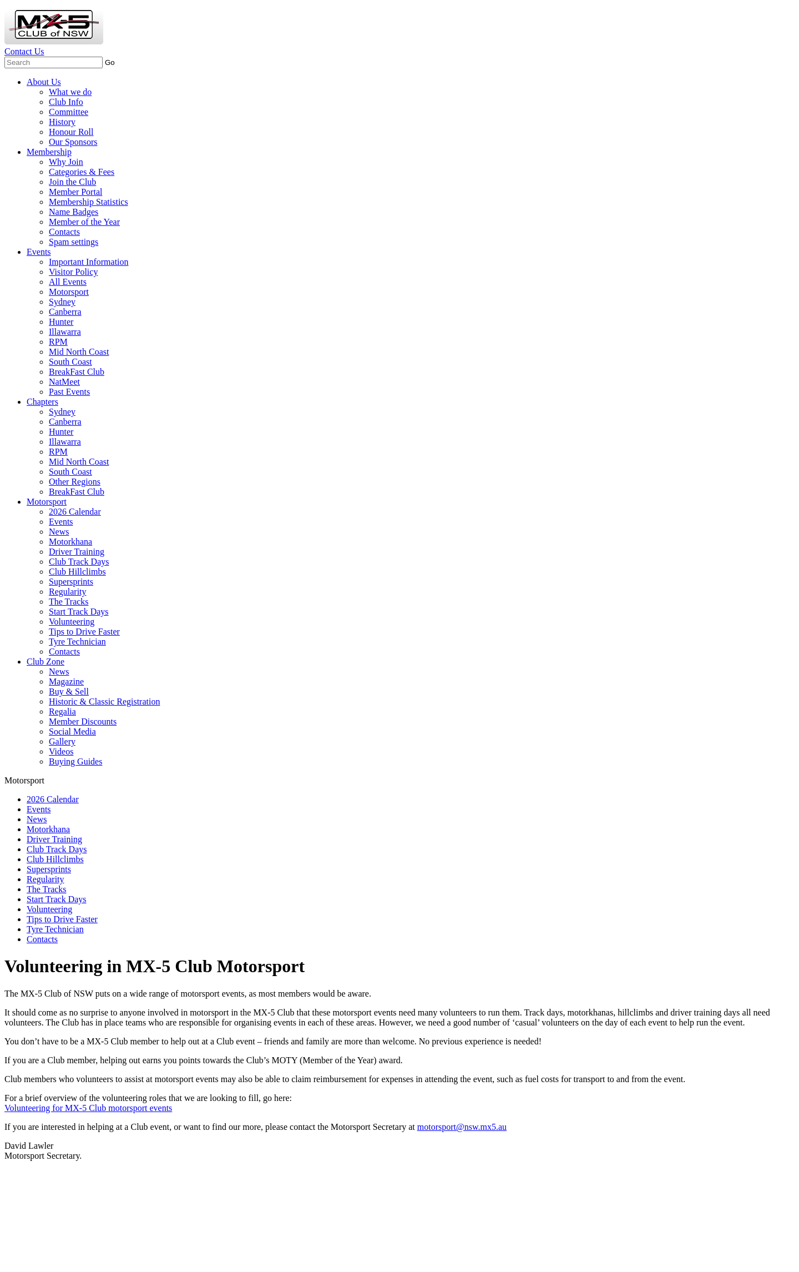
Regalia (62, 711)
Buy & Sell (69, 691)
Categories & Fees (81, 172)
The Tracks (69, 601)
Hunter (61, 321)
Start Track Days (79, 611)
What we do (70, 92)
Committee (68, 112)
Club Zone (45, 661)
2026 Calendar (75, 511)
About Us (44, 82)
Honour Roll (71, 132)
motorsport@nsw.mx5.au (462, 1127)
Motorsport (69, 291)
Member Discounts (83, 721)
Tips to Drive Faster (84, 631)
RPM (58, 341)
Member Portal (75, 192)
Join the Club (72, 182)
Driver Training (76, 551)
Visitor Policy (73, 271)
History (62, 122)
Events (39, 252)
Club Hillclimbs (77, 571)
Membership (49, 152)
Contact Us (24, 51)
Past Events (69, 391)
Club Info (66, 102)
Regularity (68, 591)
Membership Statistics (88, 202)
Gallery (62, 741)
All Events (68, 281)
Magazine (66, 681)
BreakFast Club (76, 371)
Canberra (65, 311)
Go (110, 62)
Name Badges (73, 212)
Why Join (66, 162)
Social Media (72, 731)
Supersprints (71, 581)
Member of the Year (84, 222)
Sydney (62, 301)
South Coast (70, 361)
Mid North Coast (79, 351)
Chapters (42, 401)
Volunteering (71, 621)
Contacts (64, 232)
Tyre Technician (77, 641)
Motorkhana (70, 541)
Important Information (89, 262)
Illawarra (65, 331)
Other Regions (74, 481)
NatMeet (64, 381)
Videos (61, 751)
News (59, 531)
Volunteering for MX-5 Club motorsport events (88, 1108)
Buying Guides (75, 761)
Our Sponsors (73, 142)
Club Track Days (79, 561)
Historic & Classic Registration (104, 701)
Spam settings (73, 242)
